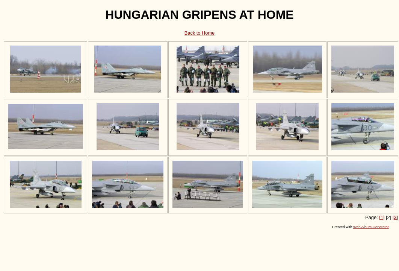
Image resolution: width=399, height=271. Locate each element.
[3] (395, 217)
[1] (381, 217)
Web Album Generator (371, 227)
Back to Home (199, 33)
